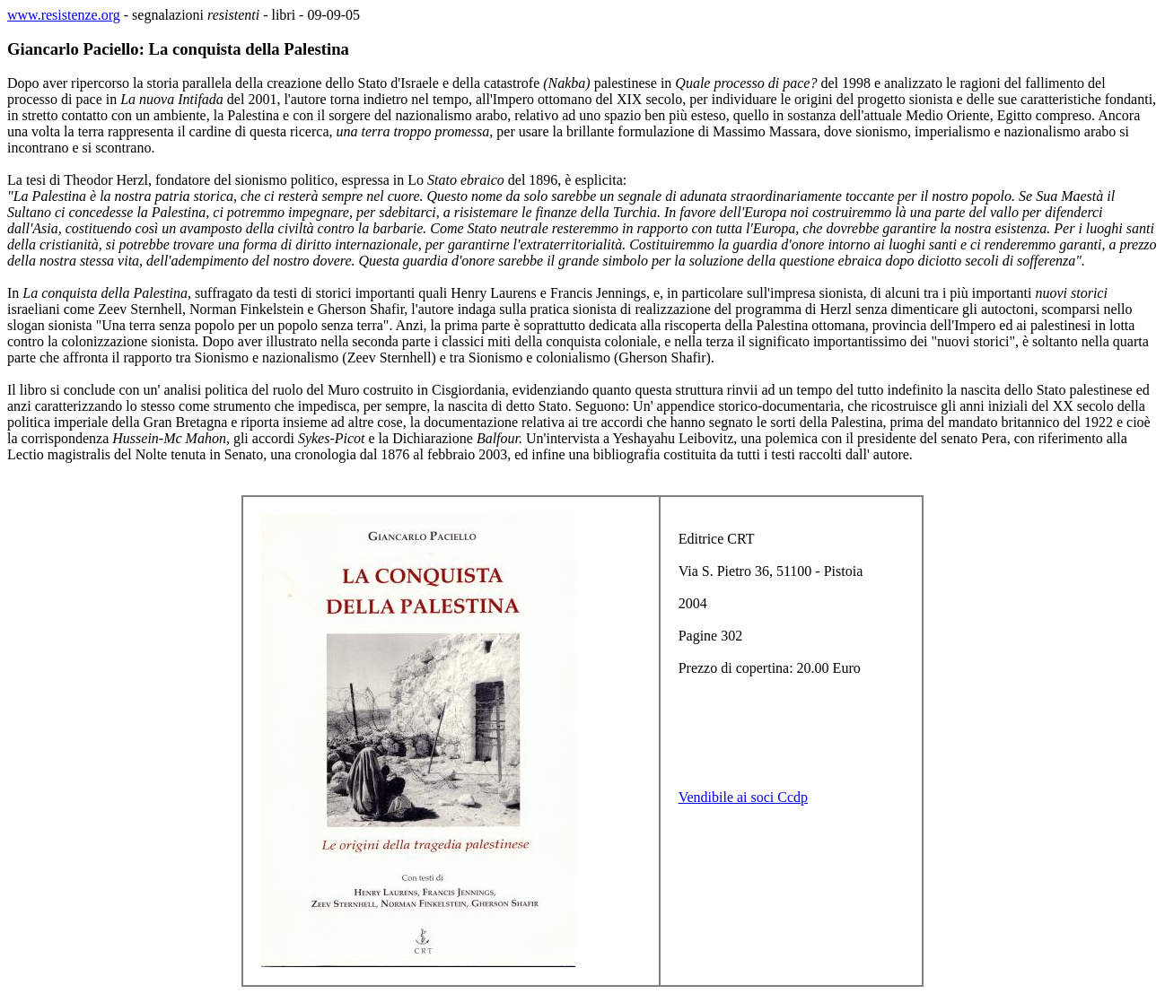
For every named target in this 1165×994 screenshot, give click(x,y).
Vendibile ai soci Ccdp (743, 797)
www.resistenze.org (63, 14)
